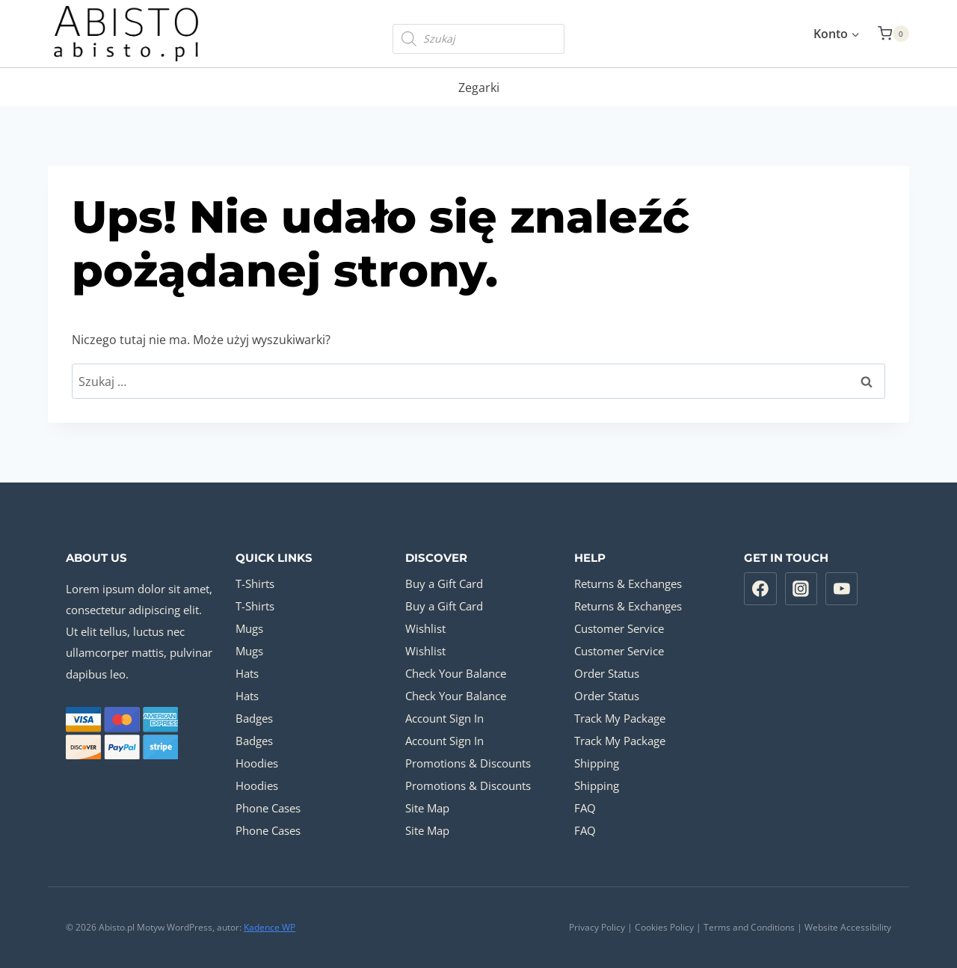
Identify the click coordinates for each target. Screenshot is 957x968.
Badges (254, 718)
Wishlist (425, 628)
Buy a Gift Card (444, 583)
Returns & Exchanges (628, 583)
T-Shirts (255, 583)
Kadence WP (269, 927)
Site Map (427, 807)
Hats (247, 673)
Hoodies (257, 763)
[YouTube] (841, 588)
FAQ (585, 807)
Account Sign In (444, 718)
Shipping (596, 763)
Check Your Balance (455, 673)
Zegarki (478, 87)
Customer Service (619, 628)
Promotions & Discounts (468, 763)
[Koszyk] (893, 33)
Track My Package (619, 718)
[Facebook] (760, 588)
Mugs (249, 628)
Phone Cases (268, 807)
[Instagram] (801, 588)
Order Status (606, 673)
